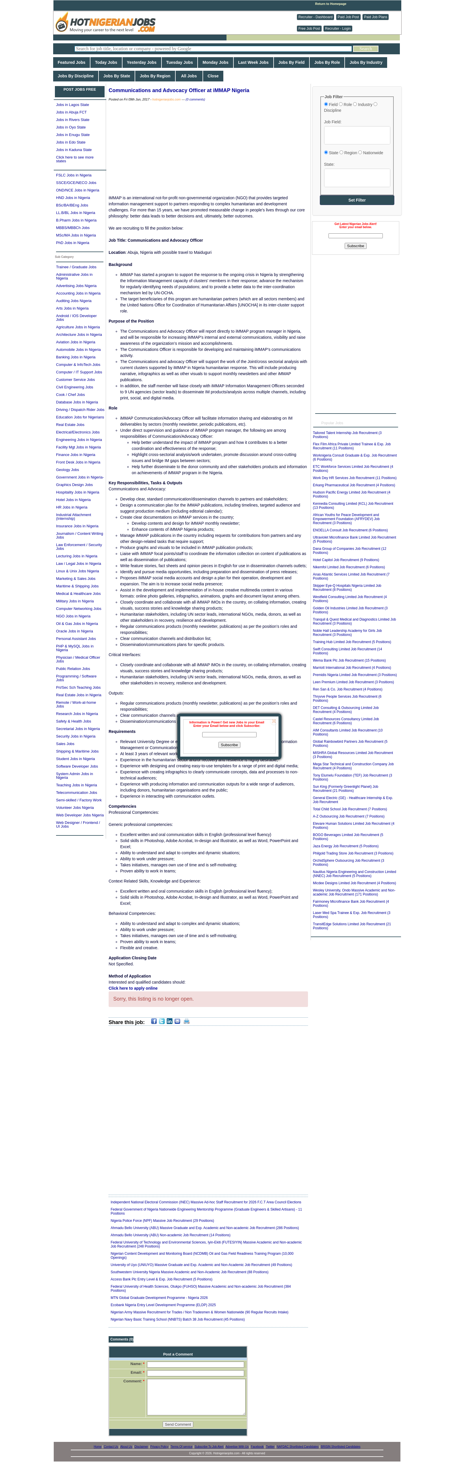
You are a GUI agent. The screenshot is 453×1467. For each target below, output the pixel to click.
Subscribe (229, 745)
